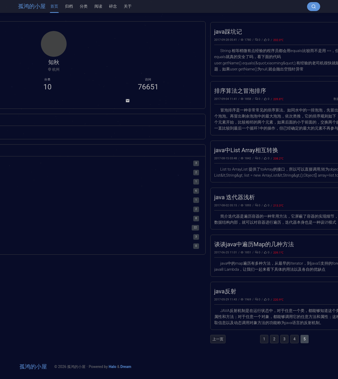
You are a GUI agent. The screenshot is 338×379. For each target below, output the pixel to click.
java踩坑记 (113, 31)
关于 (128, 6)
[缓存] (58, 133)
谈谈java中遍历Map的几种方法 (139, 244)
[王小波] (46, 133)
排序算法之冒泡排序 (125, 90)
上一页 (102, 339)
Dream (125, 367)
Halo (45, 140)
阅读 (98, 6)
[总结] (26, 133)
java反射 (110, 291)
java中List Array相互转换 (131, 150)
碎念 (113, 6)
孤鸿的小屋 (32, 6)
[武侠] (35, 133)
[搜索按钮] (313, 6)
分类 (84, 6)
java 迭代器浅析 (119, 197)
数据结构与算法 (228, 99)
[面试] (36, 140)
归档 (69, 6)
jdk (237, 40)
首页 (54, 6)
